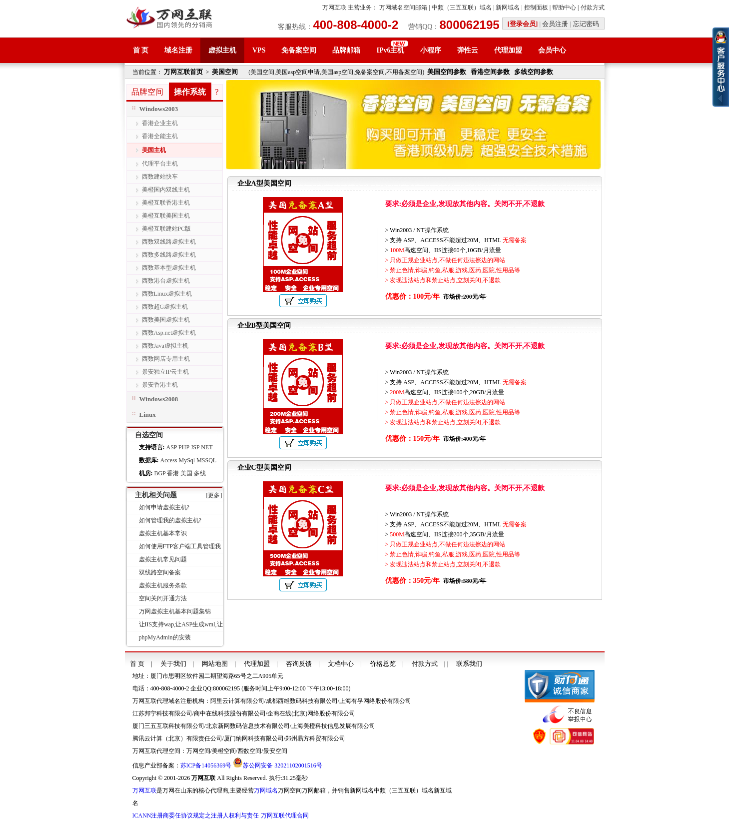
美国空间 (225, 72)
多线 (200, 473)
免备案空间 (298, 50)
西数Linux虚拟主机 (167, 293)
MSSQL (206, 460)
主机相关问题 (156, 495)
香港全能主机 (160, 136)
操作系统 (190, 92)
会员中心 (552, 50)
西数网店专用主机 (166, 358)
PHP (183, 447)
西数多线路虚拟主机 (169, 254)
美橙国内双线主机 (166, 189)
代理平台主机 (160, 163)
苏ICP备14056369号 (206, 765)
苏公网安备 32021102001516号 (282, 765)
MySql (186, 460)
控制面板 (536, 7)
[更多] (214, 495)
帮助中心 (564, 7)
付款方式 (593, 7)
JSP (195, 447)
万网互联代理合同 (285, 815)
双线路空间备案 (160, 572)
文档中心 (341, 663)
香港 (173, 473)
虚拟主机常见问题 (163, 559)
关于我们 (173, 663)
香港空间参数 (490, 72)
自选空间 (149, 435)
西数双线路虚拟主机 (169, 241)
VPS (258, 50)
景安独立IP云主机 (165, 371)
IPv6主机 (390, 50)
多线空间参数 (533, 72)
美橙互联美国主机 (166, 215)
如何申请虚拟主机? (164, 507)
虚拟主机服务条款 (163, 585)
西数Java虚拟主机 (165, 345)
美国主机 (154, 150)
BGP (160, 473)
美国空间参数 (446, 72)
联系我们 (469, 663)
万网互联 (334, 7)
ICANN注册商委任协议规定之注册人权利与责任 (195, 815)
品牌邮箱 (346, 50)
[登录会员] (523, 24)
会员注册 (555, 24)
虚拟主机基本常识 (163, 533)
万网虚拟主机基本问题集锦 (175, 611)
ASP (171, 447)
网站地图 (215, 663)
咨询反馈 (299, 663)
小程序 (430, 50)
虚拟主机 (222, 50)
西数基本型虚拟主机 (169, 267)
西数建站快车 (160, 176)
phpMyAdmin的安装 (165, 637)
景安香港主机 (160, 384)
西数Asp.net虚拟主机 (169, 332)
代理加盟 (508, 50)
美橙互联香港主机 (166, 202)
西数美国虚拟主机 (166, 319)
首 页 (141, 50)
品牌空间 (147, 92)
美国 (186, 473)
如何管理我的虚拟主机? (170, 520)
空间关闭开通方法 (163, 598)
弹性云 (467, 50)
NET (206, 447)
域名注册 (178, 50)
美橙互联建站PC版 (166, 228)
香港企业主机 (160, 123)
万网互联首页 (183, 72)
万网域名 (266, 790)
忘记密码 (586, 24)
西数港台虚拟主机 (166, 280)
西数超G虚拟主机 (165, 306)
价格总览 (383, 663)
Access (168, 460)
